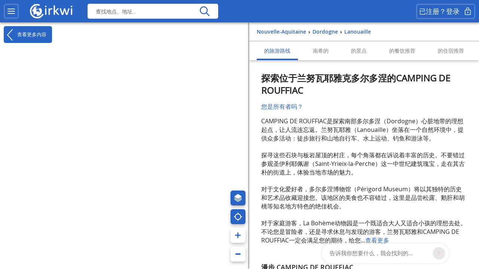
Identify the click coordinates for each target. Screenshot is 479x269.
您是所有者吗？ (282, 106)
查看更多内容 (25, 35)
